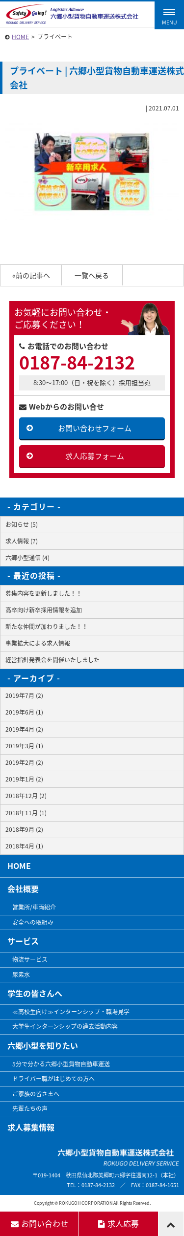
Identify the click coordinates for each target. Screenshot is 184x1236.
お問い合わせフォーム (94, 428)
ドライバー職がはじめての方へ (53, 1078)
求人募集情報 (30, 1127)
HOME (20, 36)
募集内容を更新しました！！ (43, 593)
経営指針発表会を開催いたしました (52, 659)
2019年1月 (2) (24, 779)
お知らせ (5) (21, 524)
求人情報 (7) (21, 541)
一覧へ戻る (92, 275)
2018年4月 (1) (24, 846)
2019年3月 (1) (24, 745)
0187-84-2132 (77, 362)
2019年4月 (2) (24, 729)
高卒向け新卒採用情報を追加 (43, 610)
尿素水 (21, 974)
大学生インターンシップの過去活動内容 (65, 1026)
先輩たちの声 (30, 1108)
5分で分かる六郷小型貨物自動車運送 (61, 1064)
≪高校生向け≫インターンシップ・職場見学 (71, 1011)
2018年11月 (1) (26, 812)
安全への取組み (32, 922)
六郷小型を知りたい (42, 1045)
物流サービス (30, 959)
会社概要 (23, 888)
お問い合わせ (39, 1223)
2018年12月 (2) (26, 795)
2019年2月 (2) (24, 762)
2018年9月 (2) (24, 829)
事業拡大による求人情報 (37, 643)
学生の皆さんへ (34, 993)
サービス (23, 941)
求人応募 (118, 1223)
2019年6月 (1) (24, 712)
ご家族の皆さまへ (35, 1093)
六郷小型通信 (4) (27, 557)
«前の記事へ (31, 275)
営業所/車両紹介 (34, 907)
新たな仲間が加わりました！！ (46, 626)
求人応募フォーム (94, 456)
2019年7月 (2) (24, 695)
